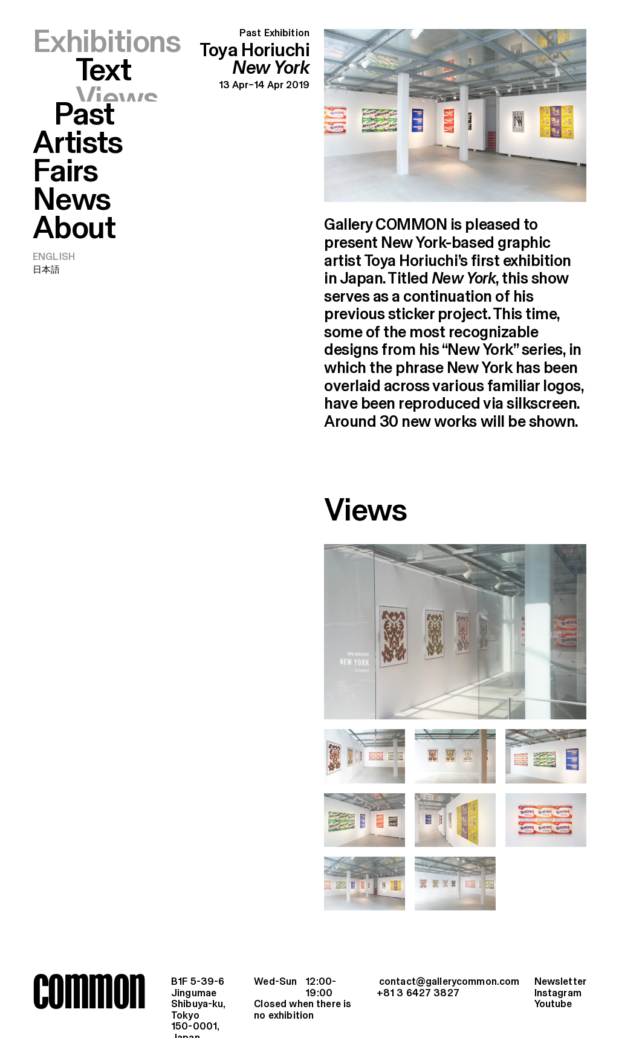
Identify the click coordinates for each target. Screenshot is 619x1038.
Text (103, 71)
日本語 (46, 240)
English (54, 228)
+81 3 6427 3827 (418, 993)
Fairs (65, 143)
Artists (78, 115)
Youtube (553, 1004)
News (72, 172)
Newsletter (560, 982)
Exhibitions (107, 43)
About (74, 200)
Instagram (558, 993)
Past (84, 87)
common (88, 990)
